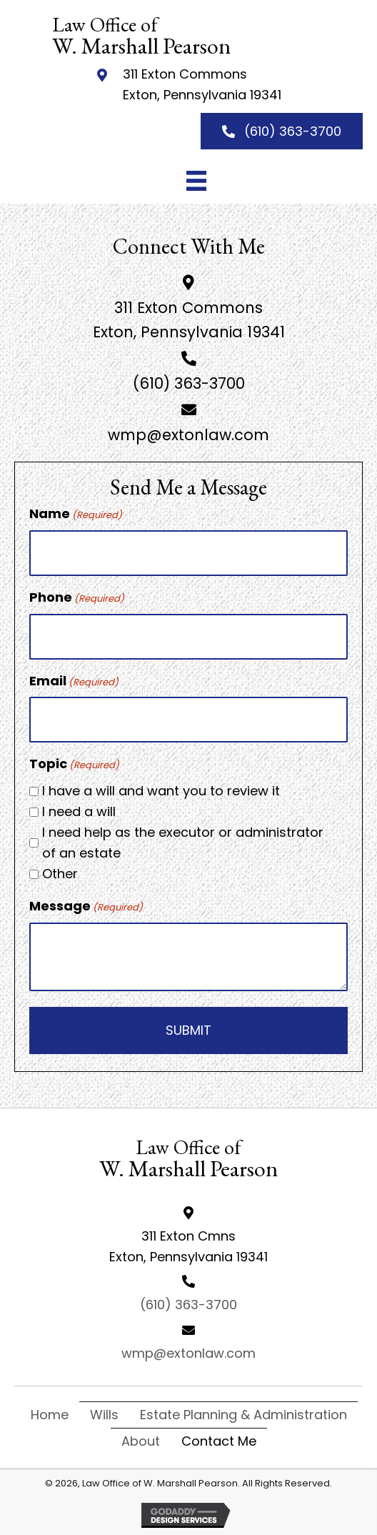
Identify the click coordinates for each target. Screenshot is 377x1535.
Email (74, 681)
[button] (282, 131)
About (140, 1441)
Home (50, 1415)
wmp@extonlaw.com (188, 434)
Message (86, 906)
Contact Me (218, 1441)
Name (75, 514)
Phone (76, 597)
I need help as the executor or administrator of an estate (182, 842)
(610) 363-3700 (189, 383)
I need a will (79, 811)
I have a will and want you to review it (161, 791)
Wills (104, 1415)
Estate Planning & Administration (243, 1415)
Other (60, 874)
